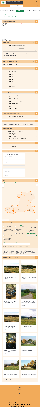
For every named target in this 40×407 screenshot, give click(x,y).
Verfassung (6, 42)
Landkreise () (20, 226)
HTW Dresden (7, 234)
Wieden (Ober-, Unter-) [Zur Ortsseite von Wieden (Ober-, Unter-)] (21, 253)
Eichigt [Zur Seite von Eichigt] (15, 16)
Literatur (5, 143)
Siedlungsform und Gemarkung (10, 61)
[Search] (16, 6)
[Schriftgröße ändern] (34, 6)
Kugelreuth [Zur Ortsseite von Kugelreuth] (12, 252)
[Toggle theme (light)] (37, 6)
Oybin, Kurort (5, 10)
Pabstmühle (27, 10)
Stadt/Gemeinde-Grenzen (20, 182)
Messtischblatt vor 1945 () (8, 239)
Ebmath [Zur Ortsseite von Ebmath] (12, 251)
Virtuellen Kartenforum (24, 246)
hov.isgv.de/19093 (14, 154)
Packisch (35, 10)
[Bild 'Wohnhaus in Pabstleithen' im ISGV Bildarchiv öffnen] (29, 344)
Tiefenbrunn (21, 48)
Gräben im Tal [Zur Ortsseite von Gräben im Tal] (22, 251)
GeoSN (8, 239)
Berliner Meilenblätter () (8, 234)
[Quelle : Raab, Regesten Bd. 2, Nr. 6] (36, 131)
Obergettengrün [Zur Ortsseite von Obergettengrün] (19, 252)
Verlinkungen (6, 151)
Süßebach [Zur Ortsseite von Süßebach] (33, 252)
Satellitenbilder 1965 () (32, 228)
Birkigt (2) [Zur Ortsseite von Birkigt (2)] (31, 250)
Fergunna (6, 231)
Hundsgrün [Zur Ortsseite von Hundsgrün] (6, 252)
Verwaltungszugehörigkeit (9, 92)
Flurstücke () (19, 233)
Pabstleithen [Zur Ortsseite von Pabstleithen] (26, 252)
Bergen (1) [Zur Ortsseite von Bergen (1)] (26, 250)
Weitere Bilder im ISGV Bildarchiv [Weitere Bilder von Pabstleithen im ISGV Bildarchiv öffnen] (10, 379)
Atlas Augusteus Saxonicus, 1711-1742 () (8, 230)
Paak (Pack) (12, 10)
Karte (5, 180)
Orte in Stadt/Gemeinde (9, 182)
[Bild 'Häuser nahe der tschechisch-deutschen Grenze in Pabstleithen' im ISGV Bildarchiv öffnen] (11, 320)
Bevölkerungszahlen (7, 68)
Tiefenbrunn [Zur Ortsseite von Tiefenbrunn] (6, 253)
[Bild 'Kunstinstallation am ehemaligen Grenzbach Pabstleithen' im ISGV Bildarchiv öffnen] (11, 296)
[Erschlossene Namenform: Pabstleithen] (22, 131)
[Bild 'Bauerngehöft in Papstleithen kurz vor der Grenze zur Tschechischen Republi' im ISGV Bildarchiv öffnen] (29, 296)
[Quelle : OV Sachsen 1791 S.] (36, 136)
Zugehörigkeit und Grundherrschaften (11, 113)
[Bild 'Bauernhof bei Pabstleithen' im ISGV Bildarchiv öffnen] (29, 320)
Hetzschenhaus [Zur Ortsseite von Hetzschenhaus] (30, 251)
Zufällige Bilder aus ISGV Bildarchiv (10, 257)
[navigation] (20, 11)
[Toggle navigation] (36, 1)
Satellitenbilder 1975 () (32, 231)
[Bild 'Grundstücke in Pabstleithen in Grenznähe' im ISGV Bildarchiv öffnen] (11, 271)
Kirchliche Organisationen (9, 121)
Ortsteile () (19, 232)
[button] (36, 131)
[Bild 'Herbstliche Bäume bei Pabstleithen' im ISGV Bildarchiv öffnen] (29, 367)
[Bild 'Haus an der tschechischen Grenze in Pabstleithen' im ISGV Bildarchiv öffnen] (29, 271)
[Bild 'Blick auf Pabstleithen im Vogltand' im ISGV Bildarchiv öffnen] (11, 367)
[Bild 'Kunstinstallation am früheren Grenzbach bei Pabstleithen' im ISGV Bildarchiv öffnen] (11, 344)
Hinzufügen (33, 244)
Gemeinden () (20, 228)
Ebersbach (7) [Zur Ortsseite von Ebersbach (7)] (6, 251)
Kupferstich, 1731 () (7, 227)
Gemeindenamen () (19, 230)
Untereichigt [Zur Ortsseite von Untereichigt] (12, 253)
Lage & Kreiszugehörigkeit (9, 21)
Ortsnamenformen (7, 128)
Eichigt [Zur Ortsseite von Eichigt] (17, 251)
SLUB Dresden (7, 228)
